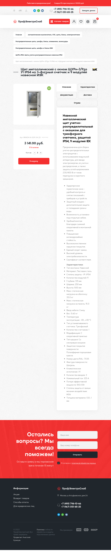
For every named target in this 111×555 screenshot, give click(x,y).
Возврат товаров (21, 503)
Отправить (77, 460)
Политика (41, 534)
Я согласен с (78, 469)
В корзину (33, 164)
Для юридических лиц (23, 510)
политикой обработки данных (84, 469)
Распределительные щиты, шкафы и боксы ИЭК (35, 50)
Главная (19, 36)
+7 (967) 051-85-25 (63, 12)
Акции (16, 499)
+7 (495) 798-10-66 (64, 9)
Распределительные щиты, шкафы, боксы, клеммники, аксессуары (42, 43)
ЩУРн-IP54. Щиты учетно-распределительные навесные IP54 (40, 57)
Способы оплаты (21, 507)
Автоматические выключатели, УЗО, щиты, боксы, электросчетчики (54, 36)
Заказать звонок (88, 10)
